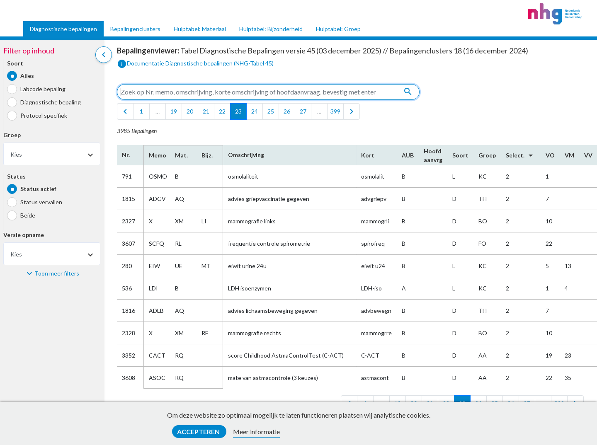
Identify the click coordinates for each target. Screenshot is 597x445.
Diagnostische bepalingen (63, 28)
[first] (125, 111)
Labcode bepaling (43, 88)
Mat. (181, 155)
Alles (27, 75)
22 (222, 111)
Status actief (38, 188)
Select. (521, 155)
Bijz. (207, 155)
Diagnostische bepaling (50, 102)
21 (206, 111)
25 (270, 111)
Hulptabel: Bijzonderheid (271, 28)
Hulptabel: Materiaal (200, 28)
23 (238, 111)
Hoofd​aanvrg (433, 155)
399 (335, 111)
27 (303, 111)
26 (287, 111)
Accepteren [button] (199, 431)
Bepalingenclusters (135, 28)
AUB (408, 155)
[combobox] (51, 154)
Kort (367, 155)
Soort (15, 63)
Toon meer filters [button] (56, 273)
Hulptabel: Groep (338, 28)
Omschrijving (246, 154)
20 (190, 111)
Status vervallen (41, 202)
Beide (27, 215)
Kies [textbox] (16, 154)
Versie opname (23, 234)
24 (254, 111)
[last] (351, 111)
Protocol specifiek (43, 115)
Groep (12, 134)
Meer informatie (256, 431)
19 (173, 111)
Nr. (126, 154)
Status (16, 176)
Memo (157, 155)
